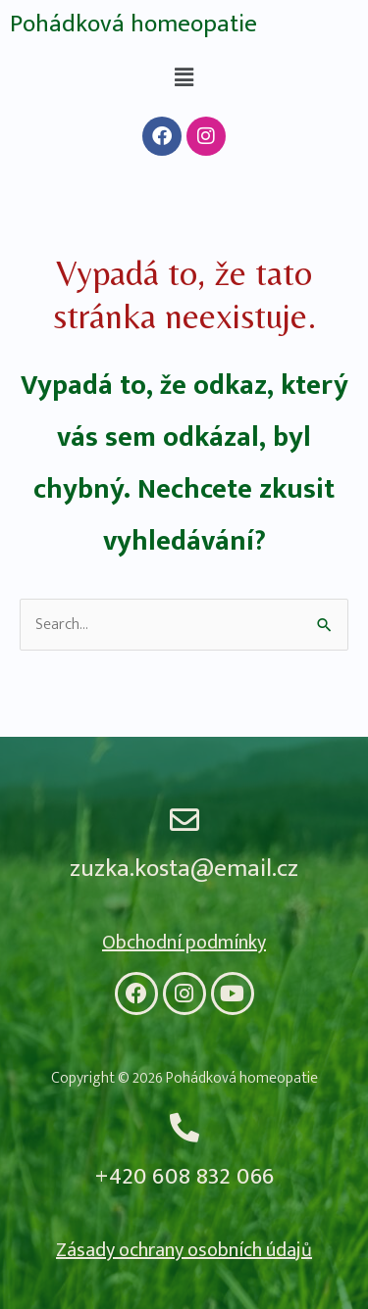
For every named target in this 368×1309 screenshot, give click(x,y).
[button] (183, 78)
